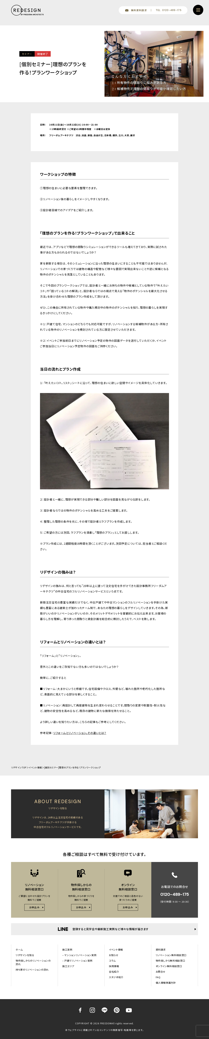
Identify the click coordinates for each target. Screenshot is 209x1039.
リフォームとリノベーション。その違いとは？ (79, 733)
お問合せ (161, 971)
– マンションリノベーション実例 (79, 955)
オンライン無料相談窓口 (169, 966)
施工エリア (68, 966)
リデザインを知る (25, 955)
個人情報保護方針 (166, 982)
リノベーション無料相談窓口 (171, 955)
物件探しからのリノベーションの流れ (33, 962)
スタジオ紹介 (116, 977)
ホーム (19, 949)
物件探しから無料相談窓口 (170, 960)
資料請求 (161, 949)
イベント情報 (35, 767)
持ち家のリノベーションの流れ (32, 969)
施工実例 (67, 949)
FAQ (158, 977)
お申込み (34, 907)
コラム (112, 960)
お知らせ (114, 955)
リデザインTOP (19, 767)
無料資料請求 (139, 10)
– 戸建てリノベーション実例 (77, 960)
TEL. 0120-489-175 (169, 10)
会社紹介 (114, 971)
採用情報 (114, 966)
